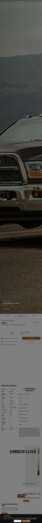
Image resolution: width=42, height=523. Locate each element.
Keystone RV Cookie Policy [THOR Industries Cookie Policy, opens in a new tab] (32, 518)
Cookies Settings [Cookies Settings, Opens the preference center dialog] (17, 520)
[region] (21, 518)
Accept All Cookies (26, 520)
